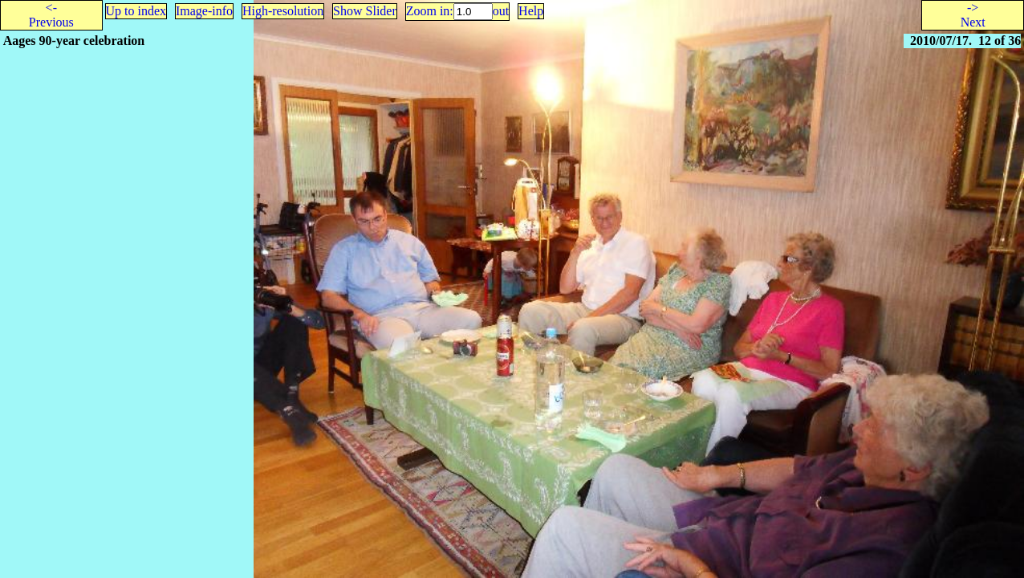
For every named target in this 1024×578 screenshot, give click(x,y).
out (501, 11)
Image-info (204, 11)
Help (530, 11)
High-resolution (282, 11)
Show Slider (364, 11)
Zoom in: (429, 11)
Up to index (136, 11)
